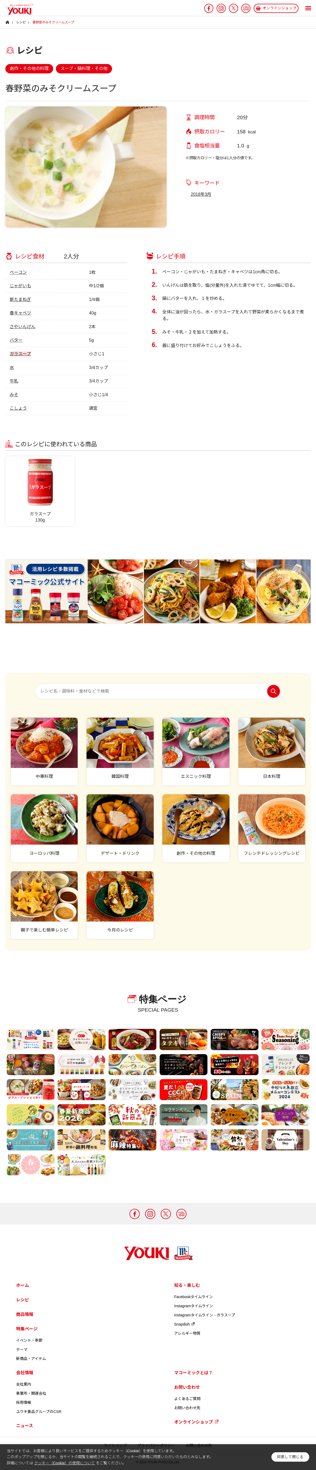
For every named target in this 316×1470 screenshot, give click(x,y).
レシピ (22, 1300)
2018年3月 (201, 194)
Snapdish (184, 1324)
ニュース (24, 1425)
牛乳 (14, 381)
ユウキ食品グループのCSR (39, 1411)
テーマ (21, 1349)
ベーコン (18, 272)
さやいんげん (22, 326)
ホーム (22, 1285)
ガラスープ (20, 354)
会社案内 (23, 1384)
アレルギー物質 (187, 1333)
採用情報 (23, 1402)
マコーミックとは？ (193, 1372)
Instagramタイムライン (193, 1306)
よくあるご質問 (187, 1399)
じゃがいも (20, 286)
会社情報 (24, 1372)
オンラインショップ (196, 1421)
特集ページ (27, 1329)
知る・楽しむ (187, 1285)
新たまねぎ (20, 299)
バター (16, 340)
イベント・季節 (29, 1340)
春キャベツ (20, 313)
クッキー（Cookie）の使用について (64, 1463)
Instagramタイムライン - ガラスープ (204, 1315)
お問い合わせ (187, 1387)
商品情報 (24, 1314)
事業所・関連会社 (31, 1393)
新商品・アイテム (31, 1358)
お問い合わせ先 (187, 1408)
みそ (14, 394)
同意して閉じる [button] (290, 1457)
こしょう (18, 408)
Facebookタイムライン (193, 1297)
